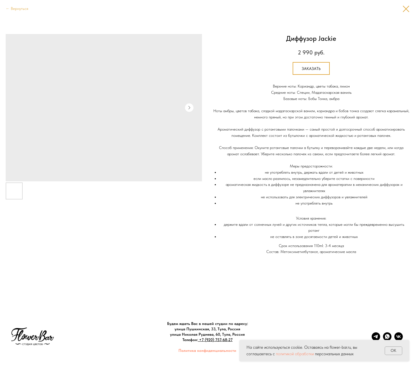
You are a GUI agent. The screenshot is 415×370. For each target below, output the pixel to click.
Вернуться (19, 8)
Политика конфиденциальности (207, 350)
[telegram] (376, 339)
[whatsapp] (387, 339)
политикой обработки (295, 353)
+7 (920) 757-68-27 (216, 339)
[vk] (398, 339)
